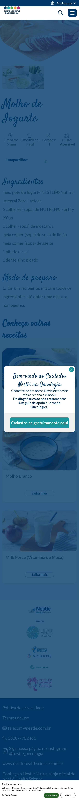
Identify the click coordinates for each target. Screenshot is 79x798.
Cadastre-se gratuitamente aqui (39, 422)
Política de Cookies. (34, 794)
